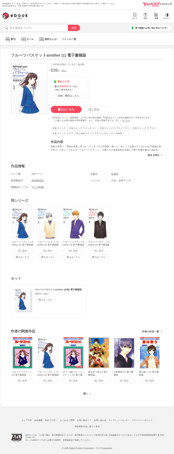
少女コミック (59, 128)
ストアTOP (26, 420)
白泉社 (115, 173)
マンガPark (116, 133)
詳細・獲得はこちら (68, 95)
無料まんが (48, 39)
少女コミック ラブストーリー (115, 128)
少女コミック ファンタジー (83, 128)
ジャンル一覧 (69, 39)
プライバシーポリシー (142, 420)
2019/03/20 (38, 180)
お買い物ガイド (84, 420)
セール (27, 39)
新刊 (10, 39)
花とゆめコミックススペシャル (92, 133)
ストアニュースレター (119, 420)
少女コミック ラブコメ (144, 128)
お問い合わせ (100, 420)
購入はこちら (66, 109)
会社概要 (38, 420)
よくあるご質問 (67, 420)
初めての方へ (51, 420)
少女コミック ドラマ (62, 133)
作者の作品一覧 (150, 331)
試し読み (94, 109)
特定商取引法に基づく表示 (87, 426)
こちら (127, 120)
